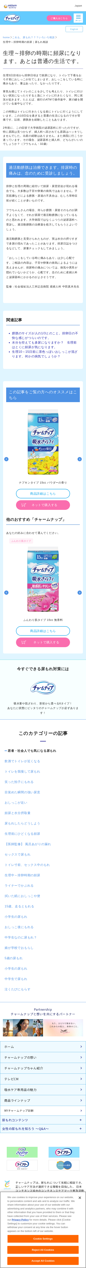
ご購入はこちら (59, 18)
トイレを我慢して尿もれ (22, 771)
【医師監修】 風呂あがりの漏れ (28, 844)
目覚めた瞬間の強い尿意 (22, 792)
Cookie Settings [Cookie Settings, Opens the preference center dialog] (43, 1241)
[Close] (80, 1200)
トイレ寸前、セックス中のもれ (27, 864)
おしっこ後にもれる (19, 927)
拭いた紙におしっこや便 (22, 896)
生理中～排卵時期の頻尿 (22, 875)
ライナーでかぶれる (19, 885)
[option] (43, 459)
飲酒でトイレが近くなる (22, 761)
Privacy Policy (20, 1222)
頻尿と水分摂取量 (17, 813)
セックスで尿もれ (17, 854)
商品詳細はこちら (43, 493)
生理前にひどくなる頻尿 (22, 833)
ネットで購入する (44, 505)
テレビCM (11, 1079)
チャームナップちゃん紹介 (23, 1068)
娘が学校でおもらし (19, 947)
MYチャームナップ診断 (19, 1110)
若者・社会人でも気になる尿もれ (32, 750)
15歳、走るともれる (19, 906)
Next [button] (80, 459)
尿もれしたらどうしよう (22, 823)
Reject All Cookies (43, 1252)
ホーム (9, 1046)
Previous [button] (6, 459)
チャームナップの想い (20, 1057)
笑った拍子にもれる (19, 781)
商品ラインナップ (17, 1100)
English (74, 29)
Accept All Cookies (43, 1263)
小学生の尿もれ (16, 916)
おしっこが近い (16, 802)
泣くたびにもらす (17, 989)
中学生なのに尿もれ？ (21, 937)
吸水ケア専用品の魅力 (20, 1089)
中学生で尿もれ (16, 979)
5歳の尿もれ (14, 958)
